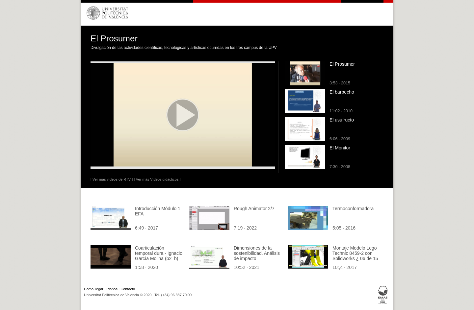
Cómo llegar (93, 289)
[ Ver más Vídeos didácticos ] (157, 179)
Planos (111, 289)
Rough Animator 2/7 (254, 208)
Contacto (127, 289)
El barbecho (341, 92)
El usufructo (341, 119)
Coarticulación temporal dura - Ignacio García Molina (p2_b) (158, 253)
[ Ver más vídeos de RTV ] (112, 179)
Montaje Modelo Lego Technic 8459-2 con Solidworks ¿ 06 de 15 (355, 253)
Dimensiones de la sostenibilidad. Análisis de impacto (257, 253)
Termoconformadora (353, 208)
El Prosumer (342, 64)
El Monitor (339, 147)
